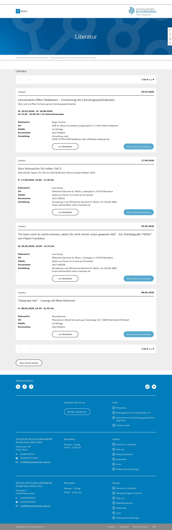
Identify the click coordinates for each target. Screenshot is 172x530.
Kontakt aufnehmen (77, 411)
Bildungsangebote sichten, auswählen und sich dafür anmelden (73, 58)
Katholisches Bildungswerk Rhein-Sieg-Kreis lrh (34, 484)
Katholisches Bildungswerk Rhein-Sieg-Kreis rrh (34, 441)
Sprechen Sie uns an (74, 402)
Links (115, 402)
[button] (170, 29)
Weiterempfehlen (25, 380)
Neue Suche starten (29, 362)
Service (116, 439)
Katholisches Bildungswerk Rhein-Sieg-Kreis (32, 58)
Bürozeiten (69, 439)
